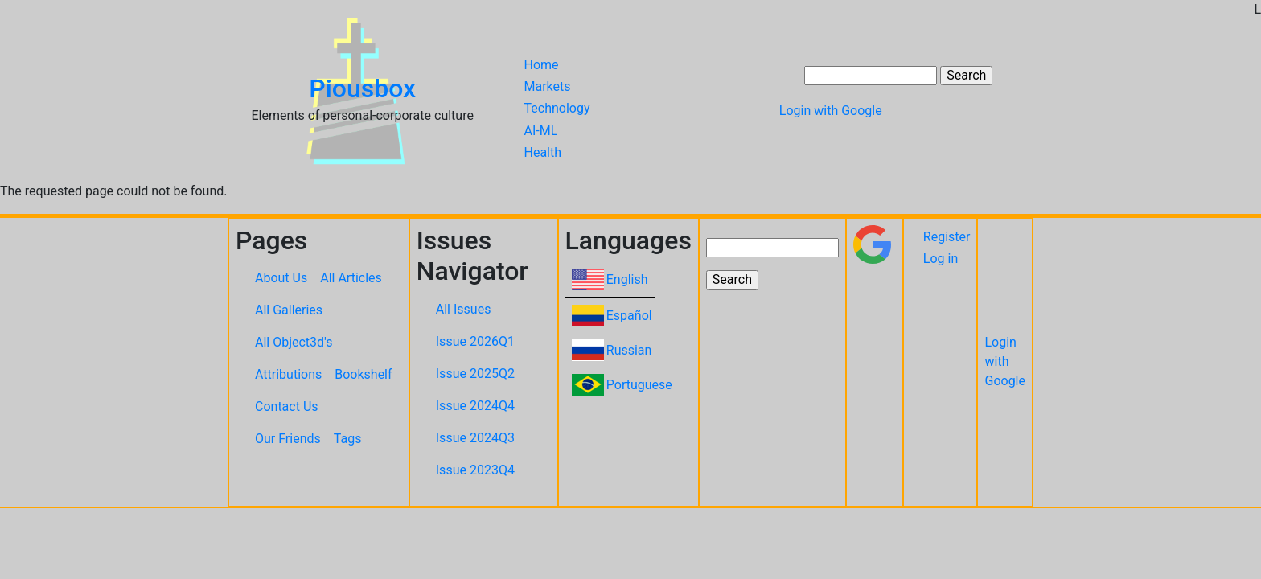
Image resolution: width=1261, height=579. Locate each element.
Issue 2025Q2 (475, 373)
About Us (281, 277)
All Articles (351, 277)
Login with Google (830, 110)
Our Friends (288, 438)
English (627, 279)
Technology (557, 109)
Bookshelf (363, 374)
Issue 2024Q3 (475, 438)
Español (629, 315)
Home (541, 64)
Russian (629, 350)
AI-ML (541, 130)
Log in (940, 258)
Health (543, 152)
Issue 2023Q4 (475, 470)
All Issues (463, 309)
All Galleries (288, 310)
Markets (547, 86)
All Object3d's (294, 342)
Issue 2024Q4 (475, 405)
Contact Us (286, 406)
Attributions (288, 374)
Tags (348, 438)
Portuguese (639, 384)
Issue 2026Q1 (475, 341)
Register (947, 236)
